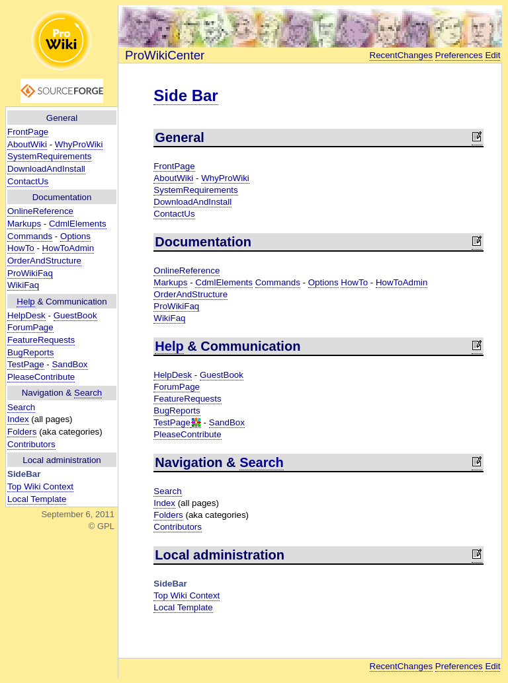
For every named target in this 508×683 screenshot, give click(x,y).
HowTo (20, 248)
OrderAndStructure (44, 261)
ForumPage (30, 327)
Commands (29, 236)
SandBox (69, 364)
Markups (24, 224)
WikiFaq (23, 285)
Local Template (36, 499)
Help (25, 301)
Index (18, 419)
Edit (492, 55)
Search (88, 393)
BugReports (30, 352)
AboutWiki (27, 144)
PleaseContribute (41, 377)
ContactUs (27, 181)
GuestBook (75, 315)
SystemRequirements (49, 156)
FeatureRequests (41, 340)
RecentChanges (401, 55)
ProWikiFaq (30, 273)
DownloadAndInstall (46, 169)
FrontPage (27, 132)
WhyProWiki (79, 144)
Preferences (459, 55)
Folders (21, 432)
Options (75, 236)
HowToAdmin (68, 248)
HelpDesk (26, 315)
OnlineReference (40, 211)
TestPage (25, 364)
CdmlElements (77, 224)
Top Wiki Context (40, 486)
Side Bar (185, 95)
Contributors (31, 444)
